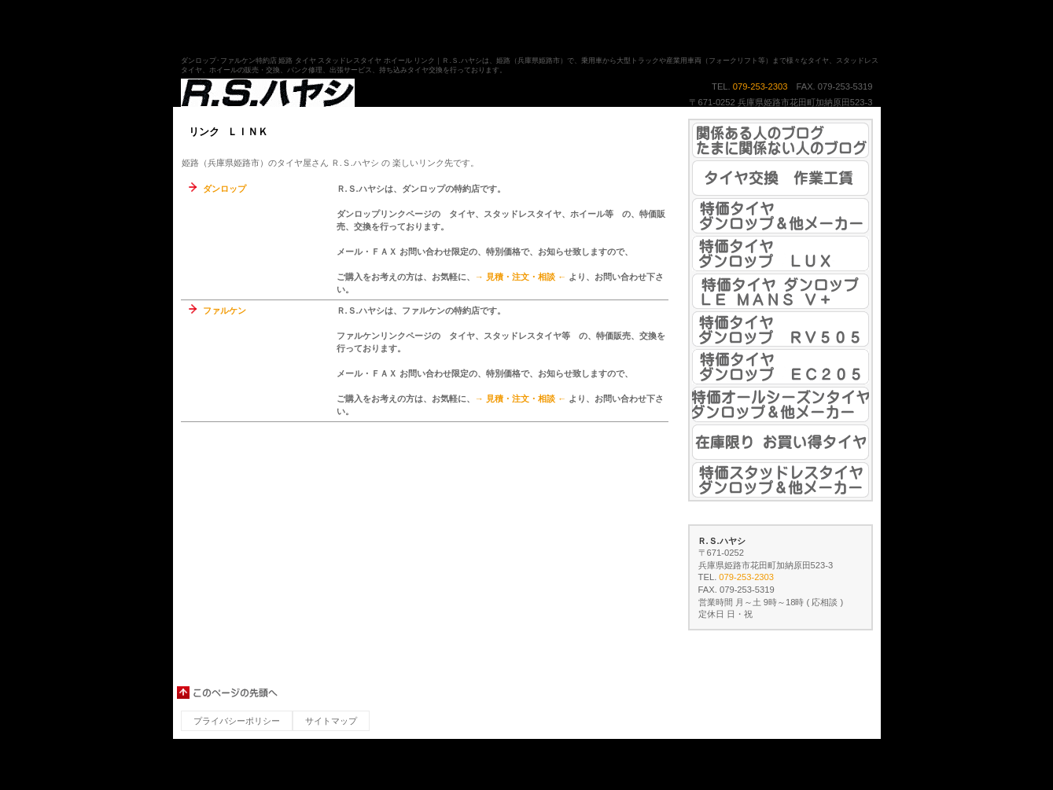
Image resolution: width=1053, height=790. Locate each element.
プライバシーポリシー (236, 721)
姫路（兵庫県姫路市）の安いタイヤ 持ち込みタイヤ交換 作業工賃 (780, 178)
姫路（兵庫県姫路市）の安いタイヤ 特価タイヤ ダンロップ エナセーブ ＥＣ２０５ (780, 366)
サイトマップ (331, 721)
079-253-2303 (760, 86)
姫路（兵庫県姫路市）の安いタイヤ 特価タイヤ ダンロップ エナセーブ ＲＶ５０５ (780, 329)
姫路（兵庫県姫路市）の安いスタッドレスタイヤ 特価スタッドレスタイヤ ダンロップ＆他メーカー (780, 480)
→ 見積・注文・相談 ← (521, 276)
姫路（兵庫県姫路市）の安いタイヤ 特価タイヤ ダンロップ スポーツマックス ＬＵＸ (780, 253)
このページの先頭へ (228, 692)
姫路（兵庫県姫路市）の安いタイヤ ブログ (780, 140)
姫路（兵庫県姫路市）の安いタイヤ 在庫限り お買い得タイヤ (780, 442)
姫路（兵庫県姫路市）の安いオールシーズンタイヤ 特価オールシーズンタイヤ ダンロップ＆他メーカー (780, 404)
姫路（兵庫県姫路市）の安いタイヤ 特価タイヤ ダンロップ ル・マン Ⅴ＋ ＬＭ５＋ (780, 291)
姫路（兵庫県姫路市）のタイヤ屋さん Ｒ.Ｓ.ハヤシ (338, 93)
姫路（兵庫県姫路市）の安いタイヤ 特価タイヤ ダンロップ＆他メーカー (780, 215)
